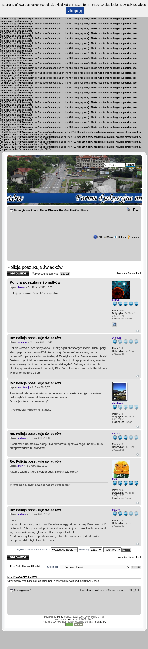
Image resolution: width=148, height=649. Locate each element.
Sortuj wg (90, 549)
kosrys (21, 287)
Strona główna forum (25, 210)
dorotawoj (23, 387)
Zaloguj (135, 237)
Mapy (110, 237)
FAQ (99, 237)
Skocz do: (52, 566)
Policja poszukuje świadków (35, 267)
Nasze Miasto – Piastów (54, 210)
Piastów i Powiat (79, 210)
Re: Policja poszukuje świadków (35, 338)
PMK (20, 466)
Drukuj (128, 209)
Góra (137, 331)
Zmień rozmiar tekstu (135, 209)
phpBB (60, 617)
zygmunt (22, 342)
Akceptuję (75, 11)
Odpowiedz (18, 273)
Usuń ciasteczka (96, 590)
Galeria (122, 237)
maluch (22, 438)
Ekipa (82, 590)
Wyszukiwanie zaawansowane (118, 168)
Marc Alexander (70, 619)
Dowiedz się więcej (133, 4)
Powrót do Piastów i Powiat (25, 566)
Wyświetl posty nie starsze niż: (47, 549)
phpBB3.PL (100, 622)
